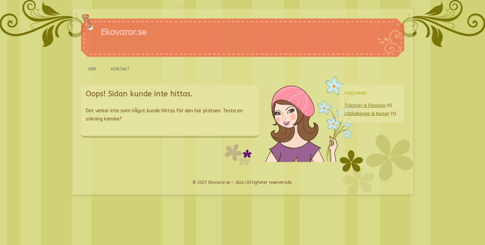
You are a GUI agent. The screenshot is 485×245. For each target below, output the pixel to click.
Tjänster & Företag (364, 105)
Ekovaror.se (123, 32)
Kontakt (120, 69)
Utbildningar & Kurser (366, 113)
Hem (92, 69)
